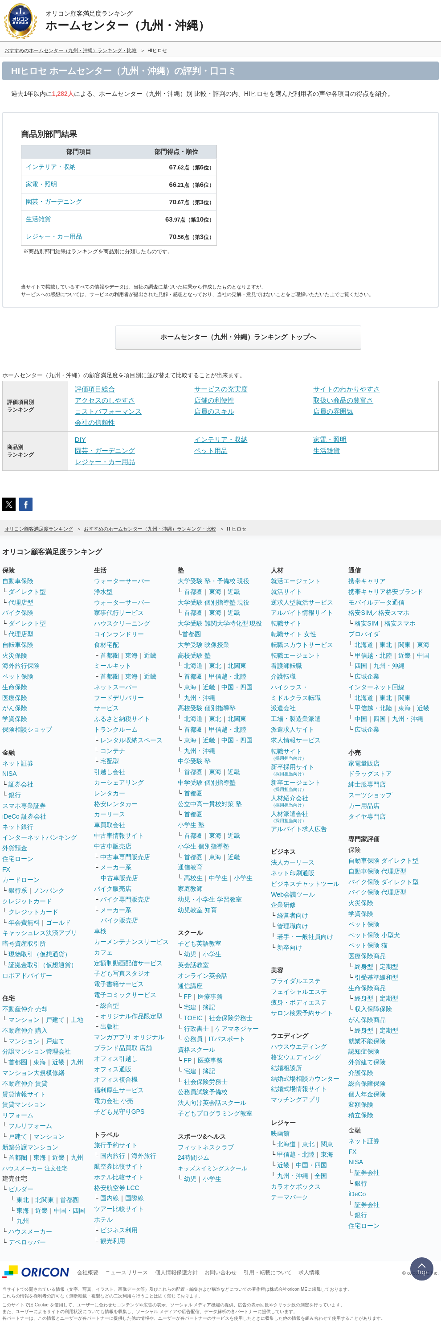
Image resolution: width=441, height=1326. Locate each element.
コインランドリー (119, 634)
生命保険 (14, 687)
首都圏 (17, 1062)
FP (188, 996)
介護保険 (360, 1072)
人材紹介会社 (289, 801)
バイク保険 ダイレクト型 (383, 881)
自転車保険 (17, 644)
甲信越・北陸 (227, 676)
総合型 (109, 1005)
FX (6, 869)
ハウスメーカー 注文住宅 (35, 1168)
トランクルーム (116, 729)
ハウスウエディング (299, 1046)
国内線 (109, 1198)
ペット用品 (211, 450)
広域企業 (367, 676)
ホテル (103, 1219)
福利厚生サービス (119, 1090)
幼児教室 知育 (197, 910)
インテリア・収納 (51, 166)
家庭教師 (190, 888)
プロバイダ (364, 634)
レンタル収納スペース (131, 740)
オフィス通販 (112, 1069)
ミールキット (112, 665)
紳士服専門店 (367, 784)
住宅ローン (17, 858)
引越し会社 (109, 771)
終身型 (364, 966)
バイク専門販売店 (125, 899)
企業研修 (283, 904)
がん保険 (14, 708)
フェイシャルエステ (299, 991)
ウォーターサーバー (122, 581)
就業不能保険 (367, 1041)
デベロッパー (27, 1242)
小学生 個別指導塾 (203, 846)
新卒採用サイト (292, 769)
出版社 (109, 1026)
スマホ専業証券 (24, 805)
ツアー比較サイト (119, 1208)
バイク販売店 (112, 888)
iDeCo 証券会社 (24, 816)
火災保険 (14, 655)
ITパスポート (227, 1038)
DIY (80, 439)
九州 (77, 1062)
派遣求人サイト (292, 729)
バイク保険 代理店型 (377, 892)
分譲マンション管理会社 (36, 1051)
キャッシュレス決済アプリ (39, 932)
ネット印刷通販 (292, 873)
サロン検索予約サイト (302, 1013)
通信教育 (190, 867)
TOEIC (193, 1017)
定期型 (389, 966)
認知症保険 (364, 1051)
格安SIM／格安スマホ (378, 612)
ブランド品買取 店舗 (123, 1047)
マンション (24, 1019)
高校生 (193, 877)
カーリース (109, 814)
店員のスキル (214, 411)
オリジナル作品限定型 (131, 1016)
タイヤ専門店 (367, 816)
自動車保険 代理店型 (377, 871)
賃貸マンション (24, 1104)
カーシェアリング (119, 782)
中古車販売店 (112, 846)
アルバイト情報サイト (302, 612)
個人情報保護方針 (176, 1272)
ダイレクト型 (27, 591)
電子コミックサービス (125, 994)
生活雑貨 (38, 218)
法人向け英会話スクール (212, 1102)
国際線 (134, 1198)
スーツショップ (370, 795)
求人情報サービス (296, 740)
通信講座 (190, 985)
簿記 (209, 1007)
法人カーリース (292, 862)
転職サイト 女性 (293, 634)
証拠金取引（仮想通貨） (42, 964)
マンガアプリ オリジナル (129, 1037)
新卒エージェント (296, 785)
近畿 (58, 1062)
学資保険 (14, 718)
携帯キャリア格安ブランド (385, 591)
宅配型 (109, 761)
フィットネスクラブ (206, 1147)
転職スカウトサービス (302, 644)
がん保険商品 (367, 1019)
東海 (39, 1062)
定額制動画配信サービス (128, 963)
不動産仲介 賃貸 (25, 1083)
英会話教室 (193, 964)
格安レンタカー (116, 803)
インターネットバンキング (39, 837)
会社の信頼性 (95, 422)
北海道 (193, 665)
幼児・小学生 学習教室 (210, 899)
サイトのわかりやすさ (346, 389)
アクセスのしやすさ (105, 400)
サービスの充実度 (221, 389)
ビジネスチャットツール (305, 883)
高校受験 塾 (194, 655)
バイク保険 (17, 612)
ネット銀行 (17, 826)
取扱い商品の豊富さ (343, 400)
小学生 (243, 877)
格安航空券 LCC (116, 1187)
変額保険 (360, 1104)
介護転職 (283, 676)
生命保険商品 (367, 988)
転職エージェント (296, 655)
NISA (9, 773)
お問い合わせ (220, 1272)
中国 (423, 655)
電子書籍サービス (119, 984)
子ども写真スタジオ (122, 973)
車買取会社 (109, 824)
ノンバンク (49, 890)
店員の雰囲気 (333, 411)
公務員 (193, 1038)
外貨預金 (14, 848)
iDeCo (357, 1194)
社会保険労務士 (231, 1017)
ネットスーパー (116, 687)
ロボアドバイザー (27, 975)
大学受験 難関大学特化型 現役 (220, 623)
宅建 (190, 1007)
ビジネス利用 (119, 1230)
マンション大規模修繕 (33, 1072)
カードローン (21, 879)
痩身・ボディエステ (299, 1002)
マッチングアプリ (296, 1099)
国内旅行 (112, 1155)
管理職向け (292, 926)
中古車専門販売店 (125, 857)
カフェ (103, 952)
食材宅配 (106, 644)
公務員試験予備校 (203, 1091)
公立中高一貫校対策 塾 (210, 803)
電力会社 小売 (113, 1100)
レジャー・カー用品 (54, 236)
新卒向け (289, 947)
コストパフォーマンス (108, 411)
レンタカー (109, 793)
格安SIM (366, 623)
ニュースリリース (126, 1272)
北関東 (44, 1199)
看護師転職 (286, 665)
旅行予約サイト (116, 1145)
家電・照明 (41, 184)
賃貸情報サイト (24, 1094)
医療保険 (14, 697)
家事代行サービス (119, 612)
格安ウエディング (296, 1057)
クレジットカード (27, 901)
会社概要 (87, 1272)
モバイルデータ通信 (376, 602)
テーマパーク (289, 1197)
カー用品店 (364, 805)
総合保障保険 (367, 1083)
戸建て (55, 1019)
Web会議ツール (293, 894)
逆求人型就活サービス (302, 602)
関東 (327, 1144)
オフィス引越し (116, 1058)
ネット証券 (17, 763)
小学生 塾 (191, 824)
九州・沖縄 (199, 697)
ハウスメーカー (30, 1231)
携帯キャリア (367, 581)
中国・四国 (69, 1210)
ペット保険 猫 (368, 945)
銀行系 (17, 890)
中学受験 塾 (194, 761)
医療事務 (210, 996)
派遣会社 (283, 708)
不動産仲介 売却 (25, 1009)
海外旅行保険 (21, 665)
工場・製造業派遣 (296, 718)
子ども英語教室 (199, 943)
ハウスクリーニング (122, 623)
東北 (22, 1199)
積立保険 (360, 1115)
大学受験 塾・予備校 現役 (214, 581)
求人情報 (309, 1272)
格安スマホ (400, 623)
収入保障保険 (373, 1009)
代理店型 (20, 602)
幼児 (190, 954)
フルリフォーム (30, 1125)
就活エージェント (296, 581)
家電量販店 (364, 763)
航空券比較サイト (119, 1166)
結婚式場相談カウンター (305, 1078)
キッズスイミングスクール (212, 1168)
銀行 (14, 795)
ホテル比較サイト (119, 1177)
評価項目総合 (95, 389)
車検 (100, 931)
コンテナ (112, 750)
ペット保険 (17, 676)
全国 (320, 1175)
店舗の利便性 (214, 400)
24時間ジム (194, 1157)
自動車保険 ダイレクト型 (383, 860)
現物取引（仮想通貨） (39, 954)
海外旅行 (143, 1155)
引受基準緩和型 (376, 977)
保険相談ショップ (27, 729)
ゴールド (58, 922)
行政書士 (196, 1028)
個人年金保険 (367, 1094)
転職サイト (286, 623)
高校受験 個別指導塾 (207, 708)
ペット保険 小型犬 (374, 935)
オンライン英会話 (203, 975)
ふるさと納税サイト (122, 718)
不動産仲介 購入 (25, 1030)
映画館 (280, 1133)
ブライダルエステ (296, 980)
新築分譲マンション (30, 1147)
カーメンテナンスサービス (131, 941)
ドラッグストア (370, 773)
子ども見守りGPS (119, 1111)
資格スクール (196, 1049)
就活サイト (286, 591)
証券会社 (20, 784)
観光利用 (112, 1240)
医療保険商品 (367, 955)
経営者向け (292, 915)
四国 (361, 665)
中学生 (218, 877)
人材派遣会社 (289, 816)
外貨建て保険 (367, 1062)
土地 (77, 1019)
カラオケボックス (296, 1186)
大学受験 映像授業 (203, 644)
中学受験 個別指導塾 (207, 782)
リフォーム (17, 1115)
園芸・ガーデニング (54, 201)
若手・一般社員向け (305, 936)
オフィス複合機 (116, 1079)
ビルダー (20, 1189)
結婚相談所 (286, 1067)
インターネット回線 (376, 687)
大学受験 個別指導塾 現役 (214, 602)
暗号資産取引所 (24, 943)
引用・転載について (268, 1272)
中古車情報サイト (119, 835)
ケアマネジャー (237, 1028)
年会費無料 (24, 922)
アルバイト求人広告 (299, 828)
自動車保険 (17, 581)
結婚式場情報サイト (299, 1088)
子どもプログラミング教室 (215, 1113)
